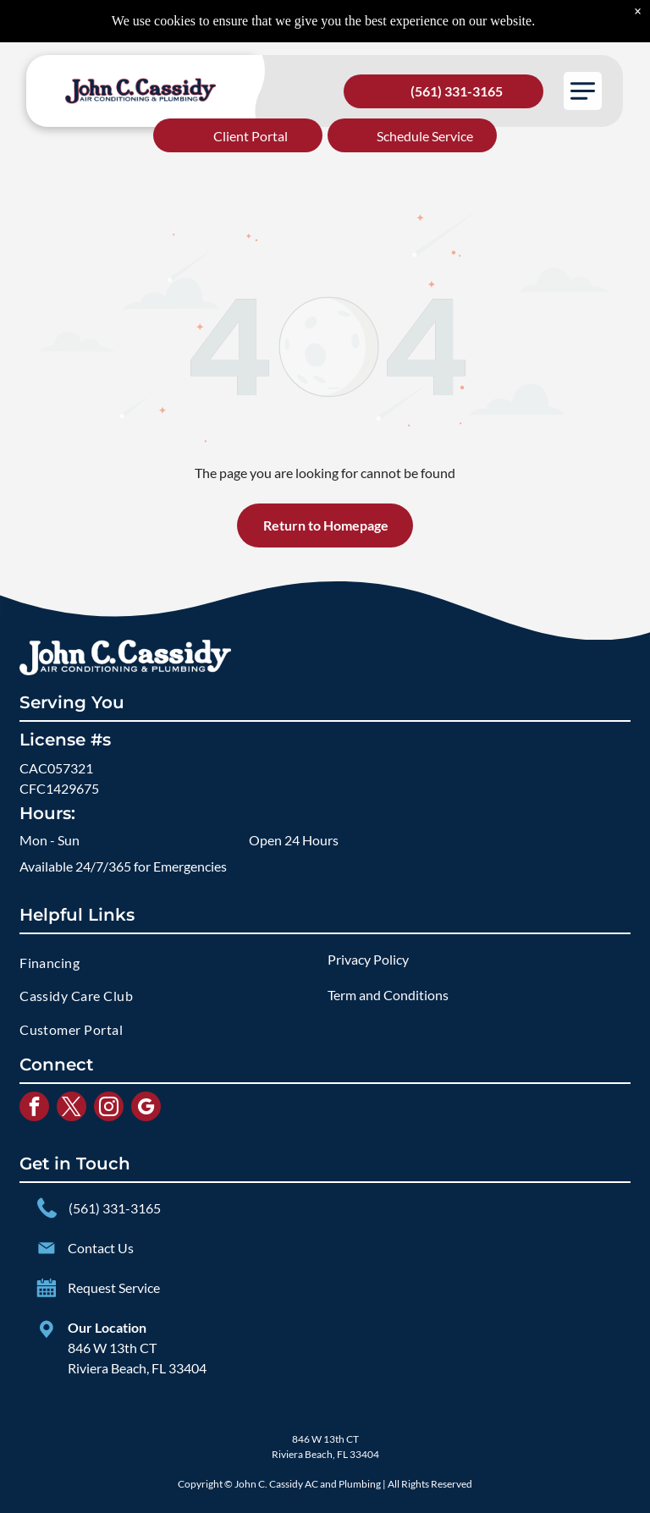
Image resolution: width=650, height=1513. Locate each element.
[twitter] (71, 1108)
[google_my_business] (146, 1108)
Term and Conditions (388, 995)
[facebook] (34, 1108)
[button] (583, 91)
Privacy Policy (368, 959)
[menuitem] (170, 962)
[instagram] (109, 1108)
